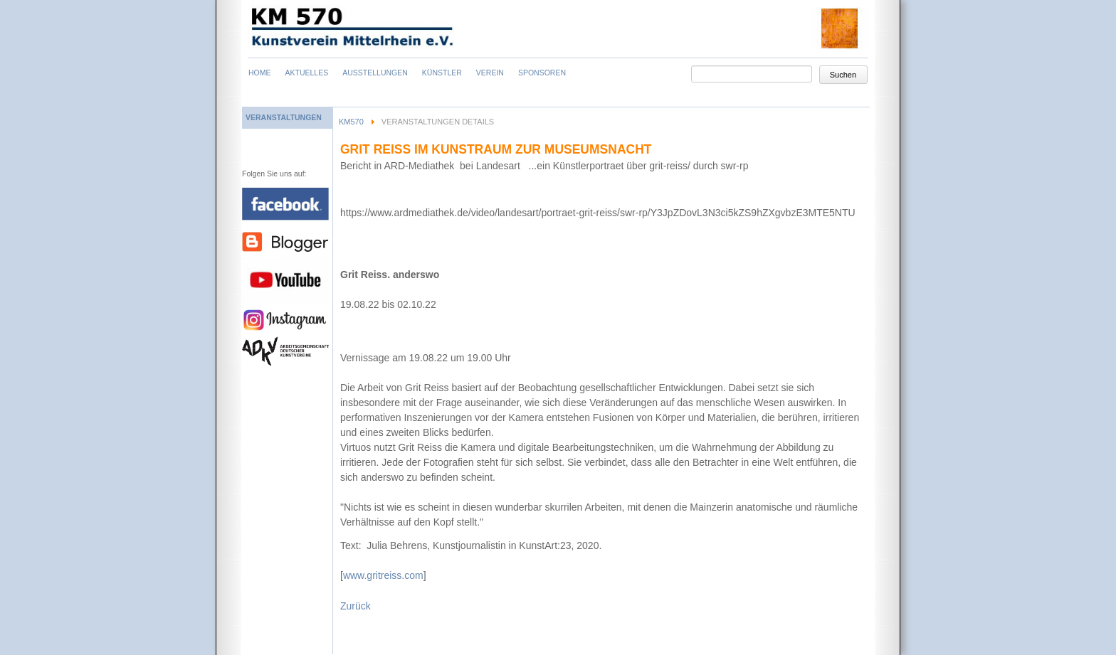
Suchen (843, 74)
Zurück (355, 606)
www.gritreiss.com (383, 575)
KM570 (351, 121)
